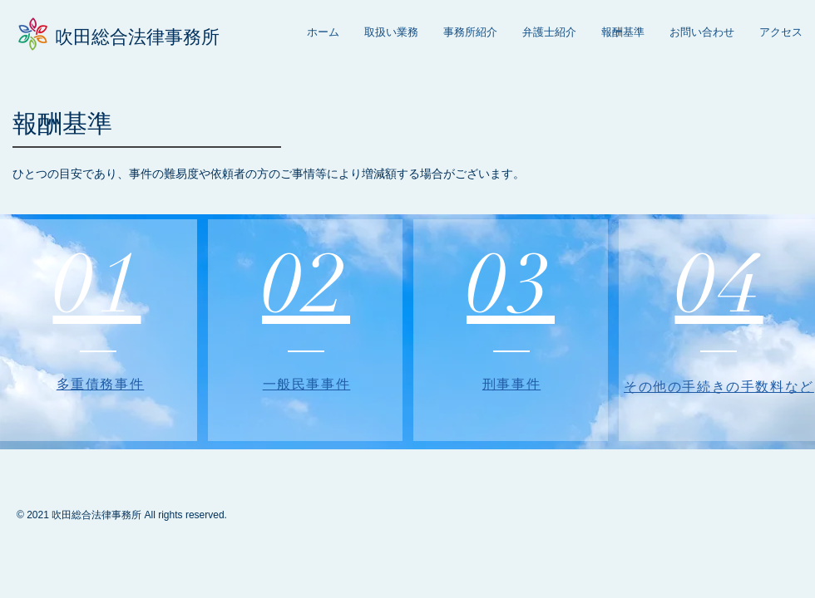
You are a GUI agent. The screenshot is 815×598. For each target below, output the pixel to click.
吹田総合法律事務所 (137, 37)
